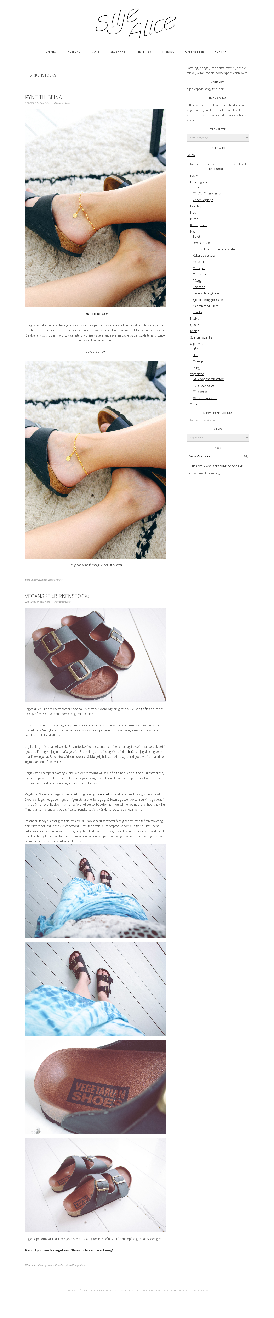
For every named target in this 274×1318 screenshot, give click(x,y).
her (130, 752)
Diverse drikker (202, 243)
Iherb (193, 212)
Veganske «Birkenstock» (57, 596)
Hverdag (42, 580)
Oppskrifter (200, 274)
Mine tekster (200, 392)
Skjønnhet (196, 344)
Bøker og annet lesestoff (208, 379)
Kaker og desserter (204, 255)
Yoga (193, 404)
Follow (191, 155)
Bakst (196, 237)
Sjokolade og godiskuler (208, 300)
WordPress (201, 1290)
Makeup (198, 361)
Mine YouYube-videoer (207, 194)
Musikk (194, 319)
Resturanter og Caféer (207, 293)
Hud (195, 355)
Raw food (199, 287)
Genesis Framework (164, 1290)
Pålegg (197, 281)
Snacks (197, 312)
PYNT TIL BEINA (43, 97)
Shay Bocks (124, 1290)
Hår (195, 349)
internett (104, 794)
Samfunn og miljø (201, 337)
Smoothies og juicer (205, 306)
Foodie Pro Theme (101, 1290)
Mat (192, 231)
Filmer (196, 187)
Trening (195, 368)
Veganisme (80, 1265)
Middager (199, 268)
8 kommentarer (62, 103)
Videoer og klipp (203, 200)
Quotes (194, 325)
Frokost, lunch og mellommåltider (214, 249)
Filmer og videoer (201, 182)
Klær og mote (55, 580)
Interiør (194, 219)
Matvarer (198, 262)
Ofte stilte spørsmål (63, 1265)
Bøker (194, 176)
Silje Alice (137, 21)
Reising (194, 331)
